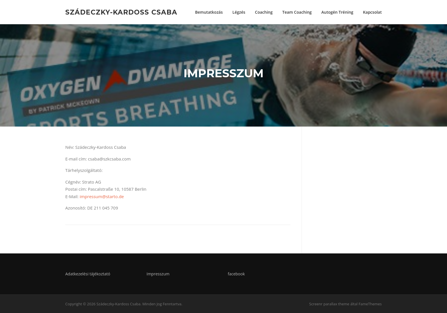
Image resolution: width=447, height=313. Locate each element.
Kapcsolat (372, 12)
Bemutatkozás (209, 12)
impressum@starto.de (102, 196)
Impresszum (158, 274)
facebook (236, 274)
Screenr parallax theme (329, 303)
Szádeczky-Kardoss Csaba (121, 12)
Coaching (264, 12)
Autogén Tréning (337, 12)
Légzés (238, 12)
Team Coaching (297, 12)
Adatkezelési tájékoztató (87, 274)
